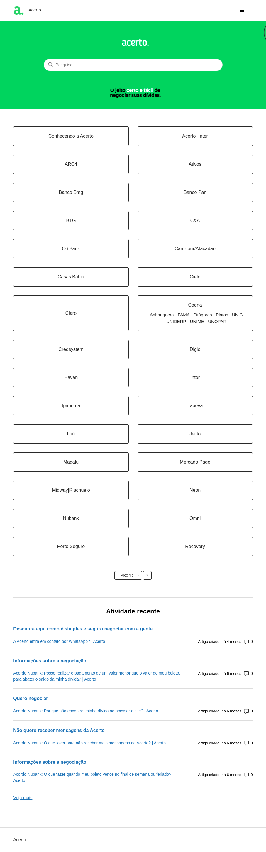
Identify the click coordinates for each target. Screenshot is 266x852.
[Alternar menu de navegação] (242, 10)
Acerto (19, 839)
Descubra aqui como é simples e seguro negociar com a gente (83, 628)
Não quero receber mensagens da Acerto (59, 730)
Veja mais (22, 797)
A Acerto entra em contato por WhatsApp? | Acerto (59, 641)
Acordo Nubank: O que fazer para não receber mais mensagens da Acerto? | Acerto (89, 743)
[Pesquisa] (133, 65)
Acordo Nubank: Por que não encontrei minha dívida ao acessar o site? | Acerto (85, 711)
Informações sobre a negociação (49, 660)
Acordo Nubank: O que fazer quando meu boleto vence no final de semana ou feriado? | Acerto (93, 777)
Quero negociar (30, 698)
